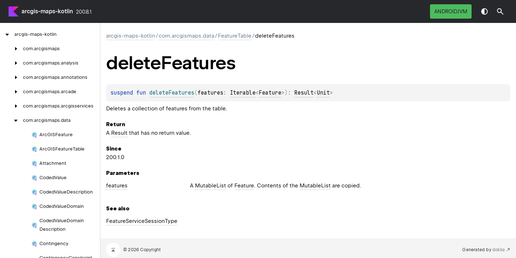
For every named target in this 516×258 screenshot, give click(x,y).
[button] (500, 11)
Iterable (242, 92)
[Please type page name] (500, 11)
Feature (270, 92)
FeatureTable (235, 36)
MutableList (210, 185)
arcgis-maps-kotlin (47, 11)
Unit (323, 92)
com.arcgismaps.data (186, 36)
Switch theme (484, 11)
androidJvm (450, 11)
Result (304, 92)
